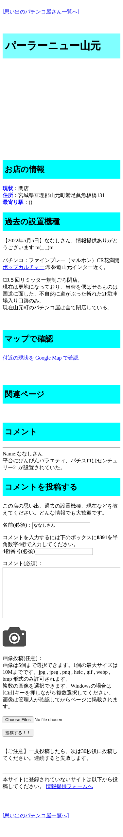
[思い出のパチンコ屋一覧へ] (36, 825)
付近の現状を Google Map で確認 (41, 358)
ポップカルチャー (23, 267)
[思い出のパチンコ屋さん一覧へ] (41, 11)
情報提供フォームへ (69, 796)
